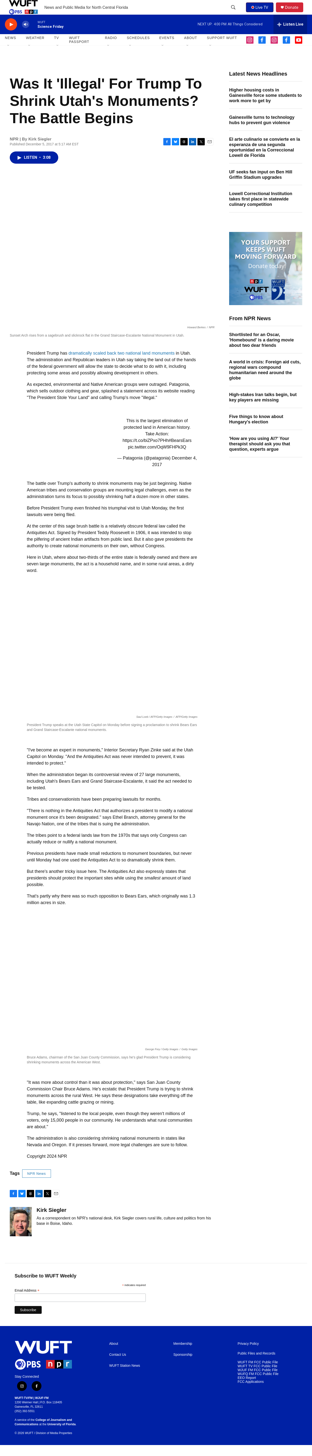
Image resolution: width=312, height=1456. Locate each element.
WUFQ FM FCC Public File (258, 1385)
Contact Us (117, 1365)
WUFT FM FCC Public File (258, 1373)
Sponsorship (182, 1365)
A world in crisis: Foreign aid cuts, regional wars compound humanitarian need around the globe (265, 380)
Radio (111, 49)
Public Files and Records (256, 1364)
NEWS (10, 49)
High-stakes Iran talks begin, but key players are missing (263, 408)
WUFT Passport (79, 51)
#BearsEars (180, 451)
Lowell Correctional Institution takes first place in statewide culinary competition (260, 210)
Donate (294, 12)
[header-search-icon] (233, 13)
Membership (182, 1354)
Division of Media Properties (54, 1444)
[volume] (25, 35)
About (113, 1354)
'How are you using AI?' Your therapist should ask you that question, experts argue (259, 455)
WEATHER (35, 49)
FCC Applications (251, 1393)
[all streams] (290, 35)
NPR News (36, 1185)
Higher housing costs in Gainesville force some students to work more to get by (265, 106)
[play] (11, 35)
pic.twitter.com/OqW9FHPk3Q (157, 458)
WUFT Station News (124, 1376)
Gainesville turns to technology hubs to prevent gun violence (261, 131)
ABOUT (190, 49)
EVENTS (166, 49)
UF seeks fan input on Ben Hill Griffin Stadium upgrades (260, 185)
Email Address (27, 1301)
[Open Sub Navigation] (8, 57)
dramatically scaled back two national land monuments (121, 364)
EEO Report (247, 1389)
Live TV (261, 13)
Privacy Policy (248, 1354)
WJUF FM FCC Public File (258, 1381)
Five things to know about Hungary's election (256, 430)
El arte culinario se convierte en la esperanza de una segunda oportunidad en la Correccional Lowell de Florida (264, 158)
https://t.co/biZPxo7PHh (146, 451)
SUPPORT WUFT (222, 49)
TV (56, 49)
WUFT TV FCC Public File (257, 1377)
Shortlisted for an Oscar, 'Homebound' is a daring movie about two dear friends (261, 351)
